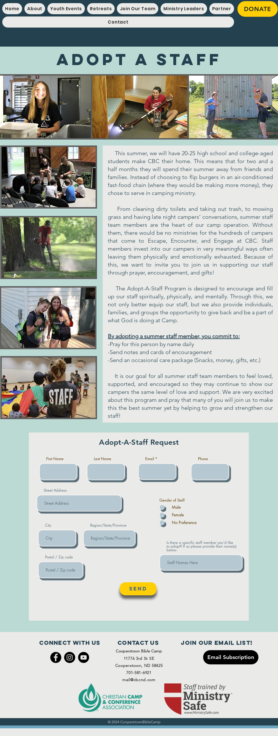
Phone (203, 459)
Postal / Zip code (59, 557)
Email (149, 459)
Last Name (102, 459)
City (48, 525)
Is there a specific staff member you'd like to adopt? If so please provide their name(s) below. (202, 546)
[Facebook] (55, 657)
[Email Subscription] (230, 657)
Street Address (55, 490)
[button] (66, 8)
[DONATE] (257, 9)
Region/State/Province (108, 525)
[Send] (138, 588)
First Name (55, 459)
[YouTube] (83, 657)
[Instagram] (69, 657)
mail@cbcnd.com (138, 679)
